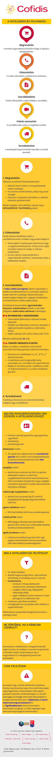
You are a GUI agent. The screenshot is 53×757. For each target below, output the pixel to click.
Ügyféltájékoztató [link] (13, 706)
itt (24, 339)
